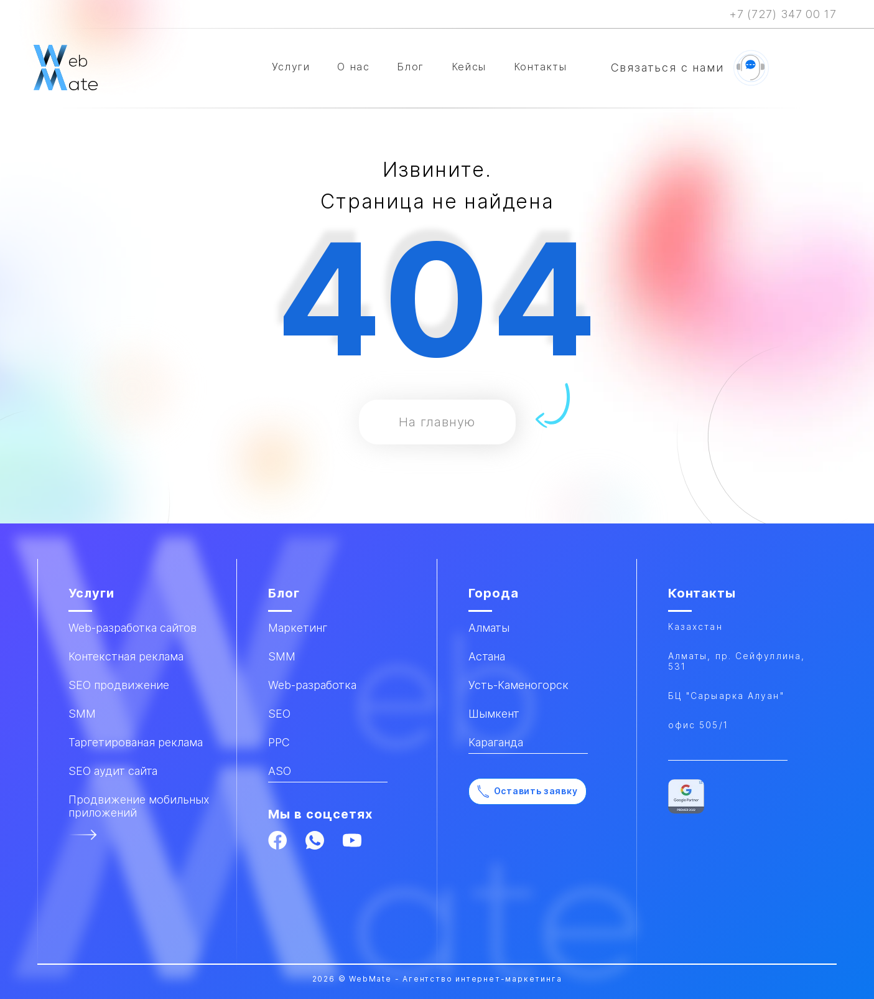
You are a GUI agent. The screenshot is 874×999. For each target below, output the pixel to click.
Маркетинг (298, 627)
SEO (279, 713)
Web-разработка (312, 685)
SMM (281, 656)
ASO (279, 770)
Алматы (488, 627)
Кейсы (469, 66)
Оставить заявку (527, 791)
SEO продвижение (118, 685)
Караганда (495, 742)
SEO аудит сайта (112, 770)
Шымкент (493, 713)
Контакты (540, 66)
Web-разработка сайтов (132, 627)
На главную (437, 422)
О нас (353, 66)
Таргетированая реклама (135, 742)
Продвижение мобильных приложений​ (138, 806)
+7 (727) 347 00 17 (783, 14)
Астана (486, 656)
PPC (279, 742)
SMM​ (82, 713)
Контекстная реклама (126, 656)
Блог (410, 66)
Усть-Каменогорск (518, 685)
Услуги (291, 66)
